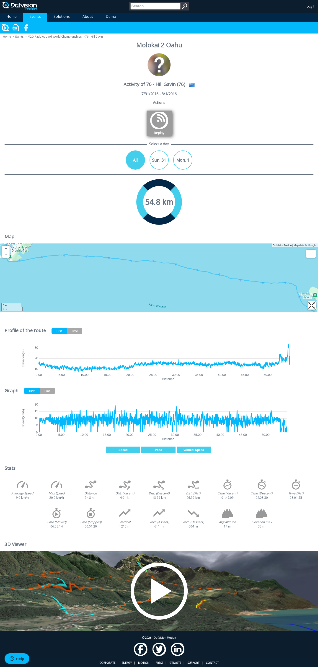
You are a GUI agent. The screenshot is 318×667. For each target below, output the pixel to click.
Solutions (62, 16)
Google (312, 245)
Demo (111, 16)
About (88, 16)
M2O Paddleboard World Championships (55, 37)
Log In (311, 6)
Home (11, 16)
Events (35, 16)
